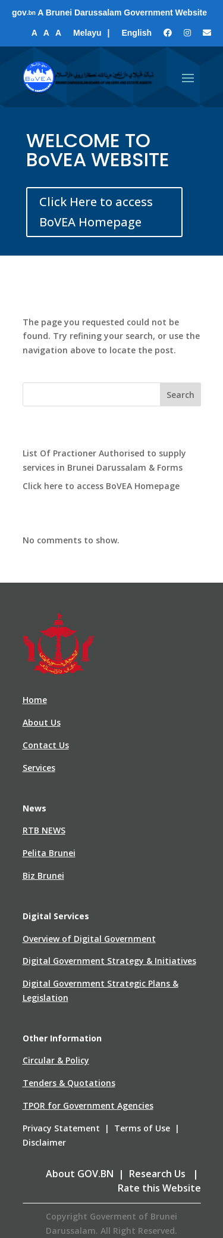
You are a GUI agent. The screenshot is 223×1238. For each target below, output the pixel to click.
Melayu (87, 33)
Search (180, 394)
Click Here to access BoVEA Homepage (96, 212)
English (136, 33)
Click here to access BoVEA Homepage (101, 486)
